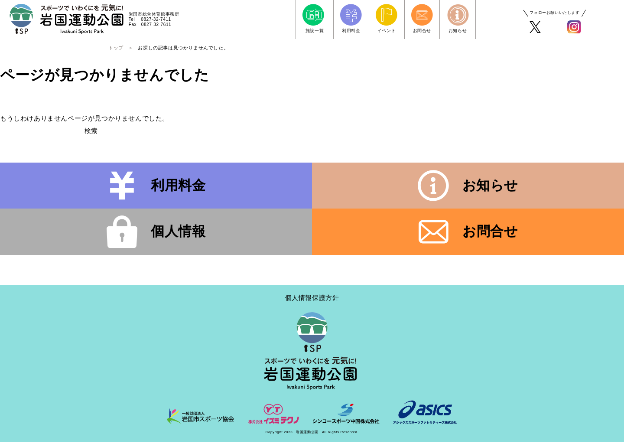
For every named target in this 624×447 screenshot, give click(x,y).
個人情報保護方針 (312, 303)
